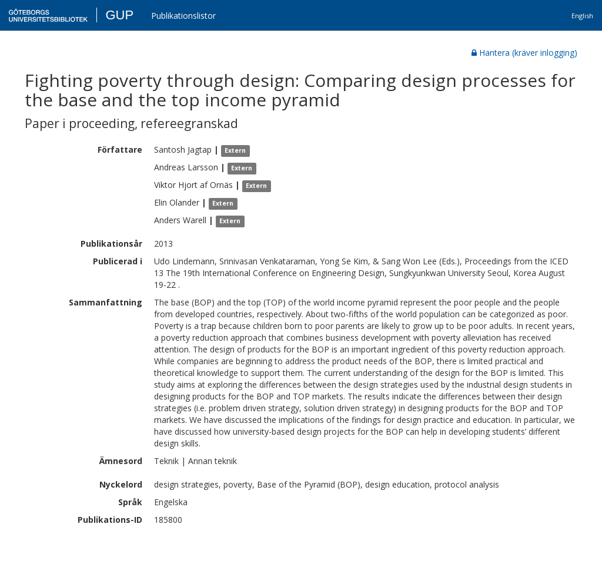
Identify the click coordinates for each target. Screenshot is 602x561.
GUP (119, 15)
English (582, 15)
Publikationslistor (183, 15)
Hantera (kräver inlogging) (524, 52)
